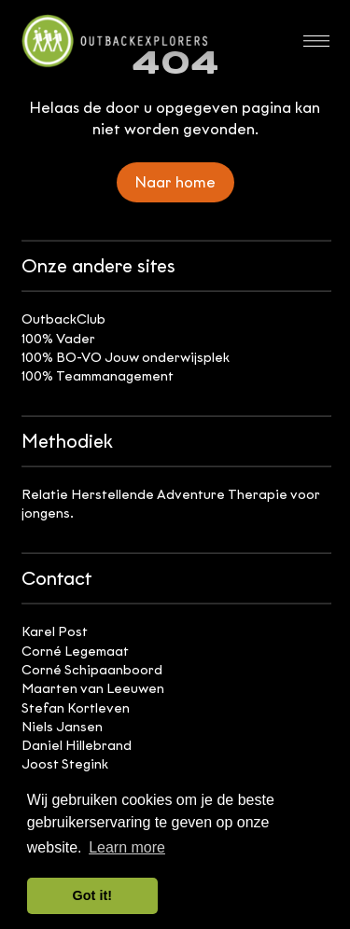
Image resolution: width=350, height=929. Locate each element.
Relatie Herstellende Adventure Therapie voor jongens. (170, 504)
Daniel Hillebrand (76, 746)
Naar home (175, 182)
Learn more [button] (127, 847)
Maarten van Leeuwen (92, 689)
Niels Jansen (62, 727)
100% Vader (58, 339)
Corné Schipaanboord (91, 670)
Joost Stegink (64, 764)
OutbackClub (63, 319)
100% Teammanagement (97, 376)
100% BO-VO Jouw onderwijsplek (125, 358)
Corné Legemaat (75, 651)
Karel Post (54, 632)
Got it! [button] (92, 895)
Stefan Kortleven (75, 708)
